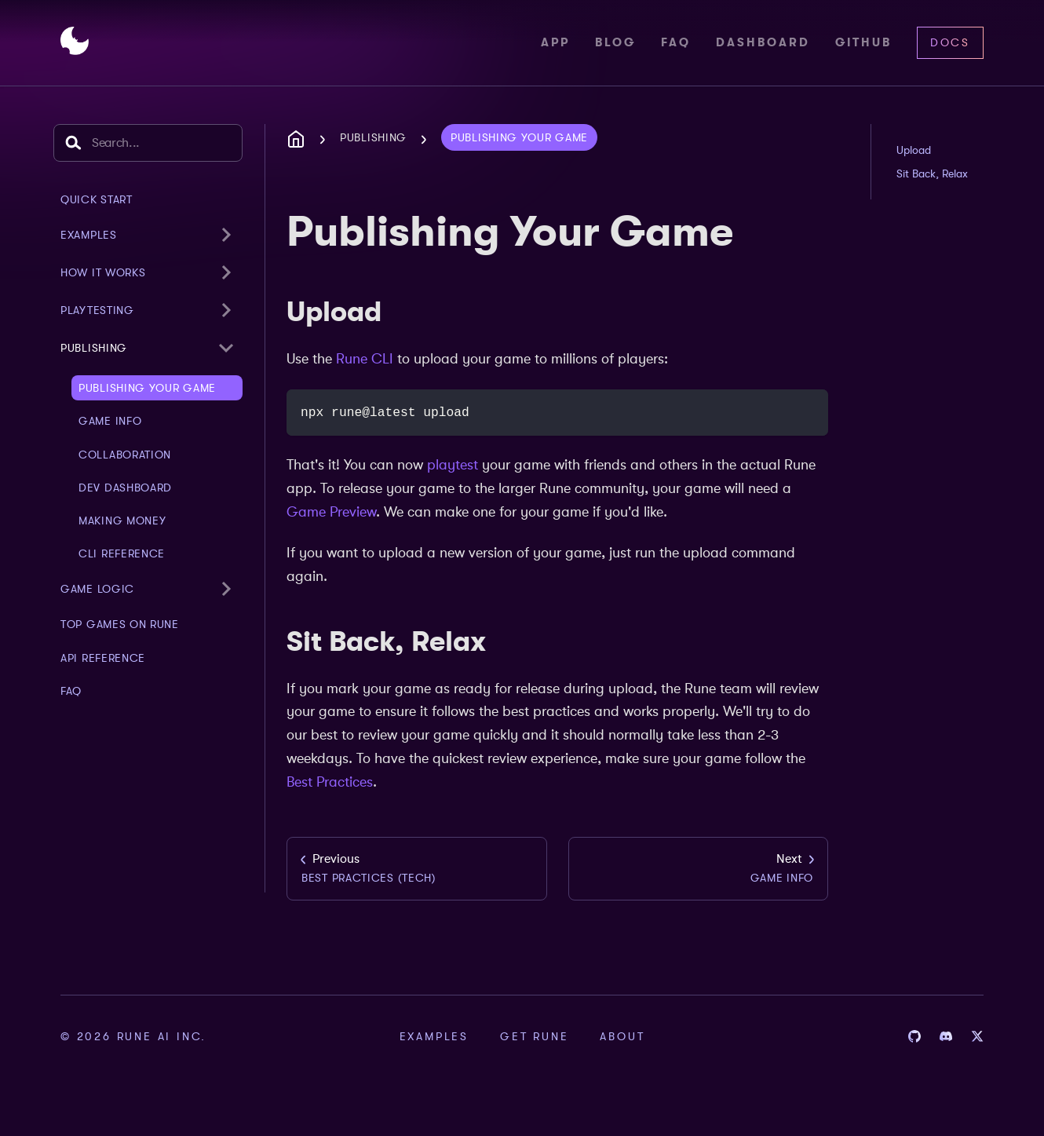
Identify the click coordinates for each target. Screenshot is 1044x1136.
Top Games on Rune (119, 624)
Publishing (93, 348)
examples (88, 234)
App (555, 42)
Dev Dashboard (125, 487)
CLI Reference (121, 553)
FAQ (676, 42)
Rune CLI (364, 359)
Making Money (122, 520)
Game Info (109, 421)
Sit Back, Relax (932, 173)
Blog (615, 42)
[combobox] (148, 143)
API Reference (102, 658)
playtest (452, 465)
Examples (434, 1036)
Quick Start (96, 199)
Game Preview (331, 512)
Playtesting (97, 310)
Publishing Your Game (147, 388)
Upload (913, 150)
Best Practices (330, 782)
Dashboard (763, 42)
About (622, 1036)
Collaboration (124, 454)
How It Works (102, 272)
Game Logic (97, 589)
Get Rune (534, 1036)
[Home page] (301, 139)
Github (863, 42)
